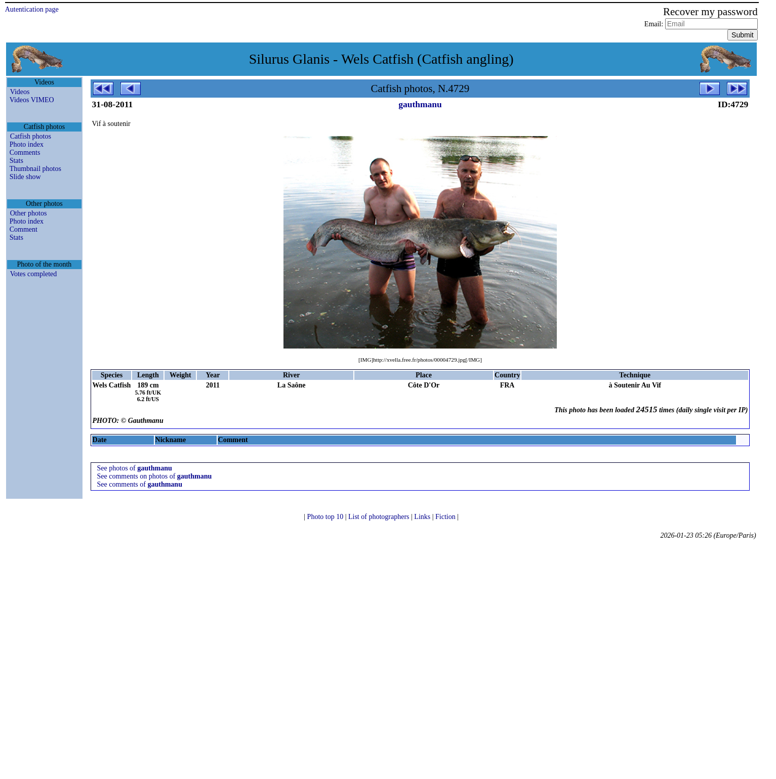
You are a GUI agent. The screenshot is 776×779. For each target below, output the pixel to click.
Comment (23, 229)
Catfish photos (30, 136)
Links (423, 517)
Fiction (446, 517)
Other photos (28, 213)
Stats (16, 160)
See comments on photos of (154, 476)
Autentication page (32, 9)
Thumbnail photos (35, 168)
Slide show (25, 177)
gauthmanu (420, 104)
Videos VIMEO (32, 100)
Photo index (27, 144)
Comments (25, 152)
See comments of (139, 484)
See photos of (134, 468)
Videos (20, 92)
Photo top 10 (326, 517)
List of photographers (379, 517)
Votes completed (33, 274)
